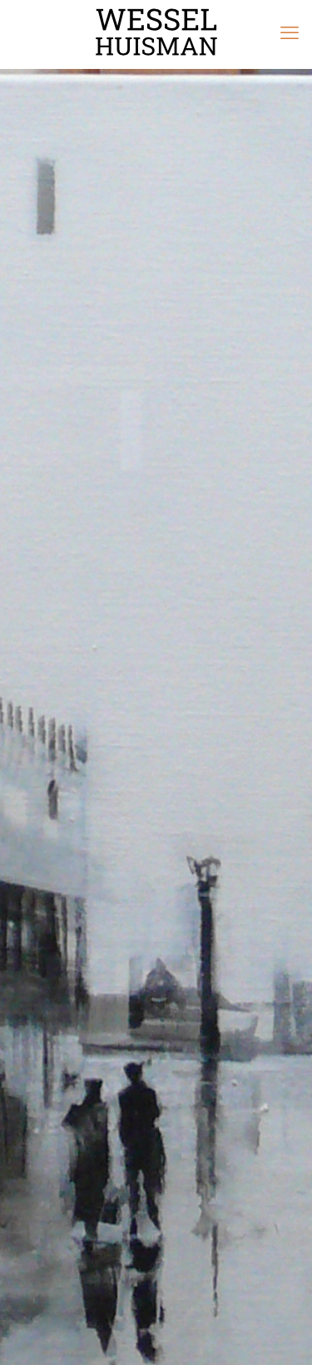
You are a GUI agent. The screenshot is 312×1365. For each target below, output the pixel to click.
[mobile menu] (289, 33)
